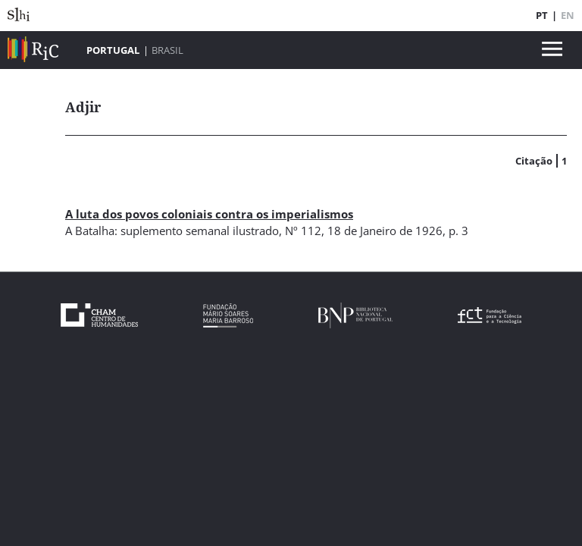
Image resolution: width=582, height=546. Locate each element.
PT (542, 15)
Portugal (112, 50)
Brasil (167, 50)
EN (567, 15)
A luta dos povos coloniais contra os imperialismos (209, 213)
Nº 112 (303, 230)
